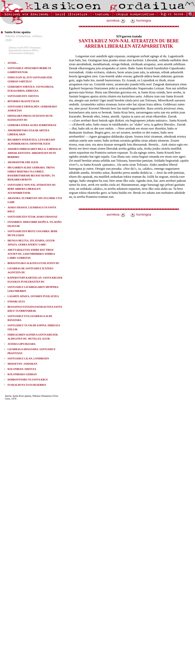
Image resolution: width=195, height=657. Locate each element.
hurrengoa (140, 20)
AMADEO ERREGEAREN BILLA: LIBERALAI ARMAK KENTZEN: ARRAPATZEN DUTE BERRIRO (34, 153)
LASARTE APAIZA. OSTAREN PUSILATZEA (33, 296)
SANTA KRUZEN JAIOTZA (23, 96)
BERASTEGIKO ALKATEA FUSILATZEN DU (33, 263)
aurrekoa (116, 20)
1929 (8, 40)
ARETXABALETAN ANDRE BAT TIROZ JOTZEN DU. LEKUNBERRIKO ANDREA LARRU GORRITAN (31, 253)
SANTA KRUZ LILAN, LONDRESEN (28, 358)
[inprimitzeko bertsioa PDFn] (23, 50)
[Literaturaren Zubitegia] (21, 53)
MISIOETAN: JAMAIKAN (22, 363)
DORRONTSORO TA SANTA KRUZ (28, 379)
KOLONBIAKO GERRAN (22, 374)
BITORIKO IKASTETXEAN (23, 101)
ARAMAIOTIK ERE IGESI (23, 162)
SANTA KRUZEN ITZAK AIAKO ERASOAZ (32, 216)
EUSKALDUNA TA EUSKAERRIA (27, 384)
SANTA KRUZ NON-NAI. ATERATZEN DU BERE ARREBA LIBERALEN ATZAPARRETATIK (32, 188)
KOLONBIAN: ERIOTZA (22, 369)
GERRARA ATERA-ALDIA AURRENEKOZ (32, 125)
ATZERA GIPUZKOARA (22, 344)
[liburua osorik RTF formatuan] (24, 47)
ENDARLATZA (16, 301)
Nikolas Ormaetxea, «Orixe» (24, 36)
